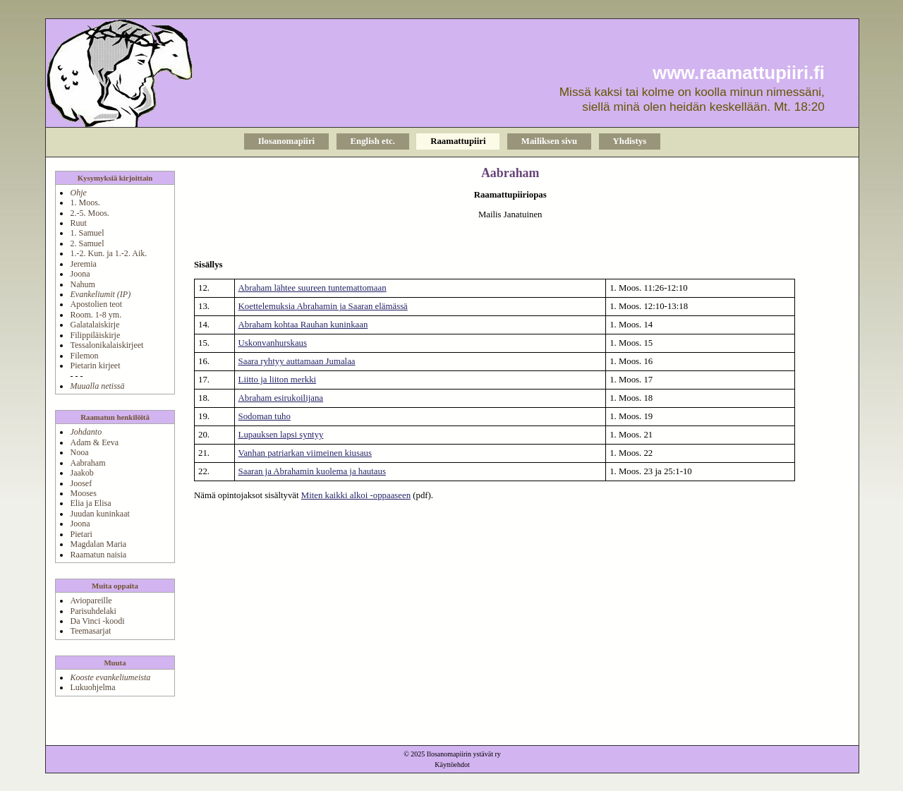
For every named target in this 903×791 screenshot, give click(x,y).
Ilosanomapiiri (286, 141)
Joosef (81, 483)
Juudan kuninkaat (99, 514)
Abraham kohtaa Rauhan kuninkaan (303, 325)
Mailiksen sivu (549, 141)
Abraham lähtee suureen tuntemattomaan (312, 288)
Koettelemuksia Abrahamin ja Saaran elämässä (323, 306)
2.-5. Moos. (89, 213)
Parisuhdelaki (93, 611)
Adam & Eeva (94, 442)
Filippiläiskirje (95, 335)
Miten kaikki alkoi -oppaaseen (356, 495)
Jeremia (83, 264)
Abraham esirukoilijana (280, 398)
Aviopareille (90, 600)
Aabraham (87, 463)
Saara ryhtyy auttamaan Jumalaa (297, 361)
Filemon (84, 356)
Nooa (79, 452)
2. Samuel (87, 243)
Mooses (83, 493)
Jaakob (81, 473)
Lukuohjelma (92, 687)
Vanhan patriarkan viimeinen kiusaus (305, 453)
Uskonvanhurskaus (272, 343)
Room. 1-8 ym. (95, 315)
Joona (80, 274)
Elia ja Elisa (90, 503)
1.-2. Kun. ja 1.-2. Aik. (108, 253)
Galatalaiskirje (94, 325)
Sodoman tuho (264, 416)
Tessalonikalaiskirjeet (106, 345)
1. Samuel (87, 233)
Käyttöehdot (452, 764)
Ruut (78, 223)
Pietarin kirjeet (95, 365)
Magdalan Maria (98, 544)
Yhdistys (630, 141)
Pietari (81, 534)
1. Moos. (84, 202)
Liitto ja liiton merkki (277, 380)
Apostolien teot (96, 304)
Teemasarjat (90, 631)
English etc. (373, 141)
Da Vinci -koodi (97, 621)
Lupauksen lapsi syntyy (281, 435)
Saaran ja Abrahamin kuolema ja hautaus (312, 471)
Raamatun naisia (98, 555)
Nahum (82, 284)
